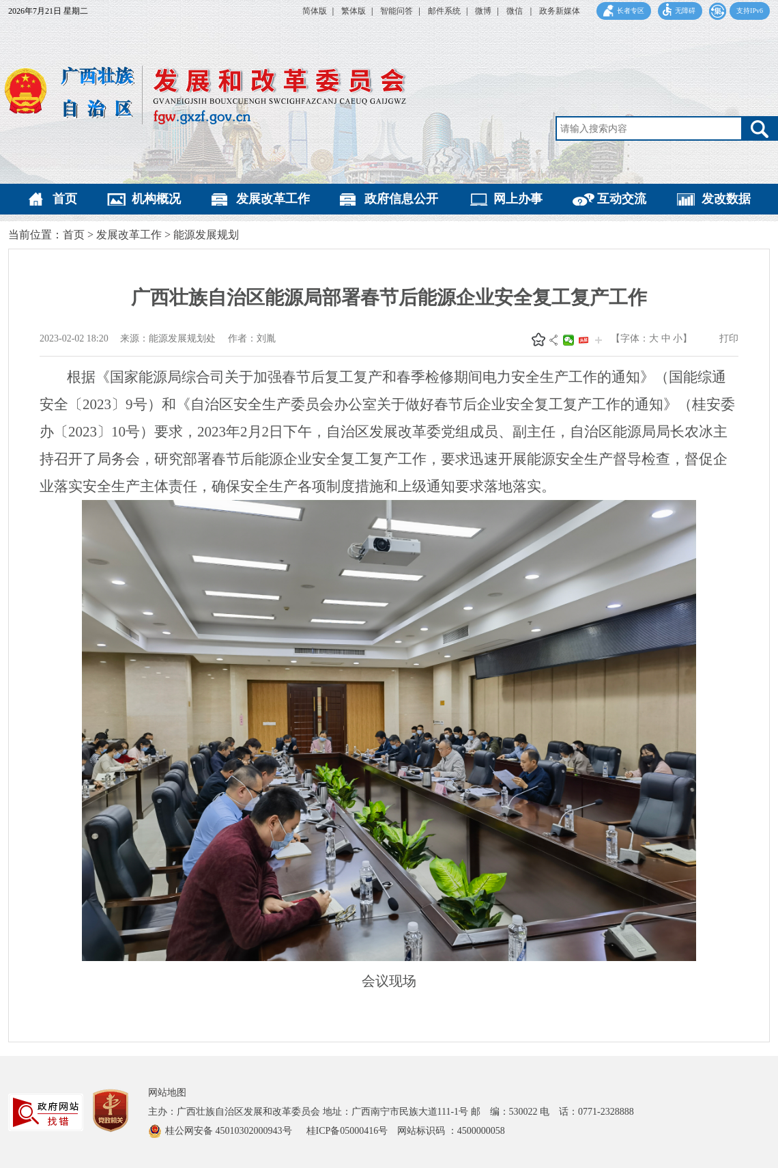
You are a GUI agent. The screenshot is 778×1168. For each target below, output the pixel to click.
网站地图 (167, 1092)
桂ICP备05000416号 (352, 1131)
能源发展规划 (206, 234)
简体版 (314, 11)
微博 (483, 11)
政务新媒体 (559, 11)
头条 (583, 340)
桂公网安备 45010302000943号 (229, 1131)
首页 (65, 199)
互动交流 (621, 199)
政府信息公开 (401, 199)
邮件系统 (444, 11)
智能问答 (396, 11)
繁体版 (353, 11)
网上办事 (518, 199)
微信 (515, 11)
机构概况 (156, 199)
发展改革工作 (273, 199)
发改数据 (726, 199)
